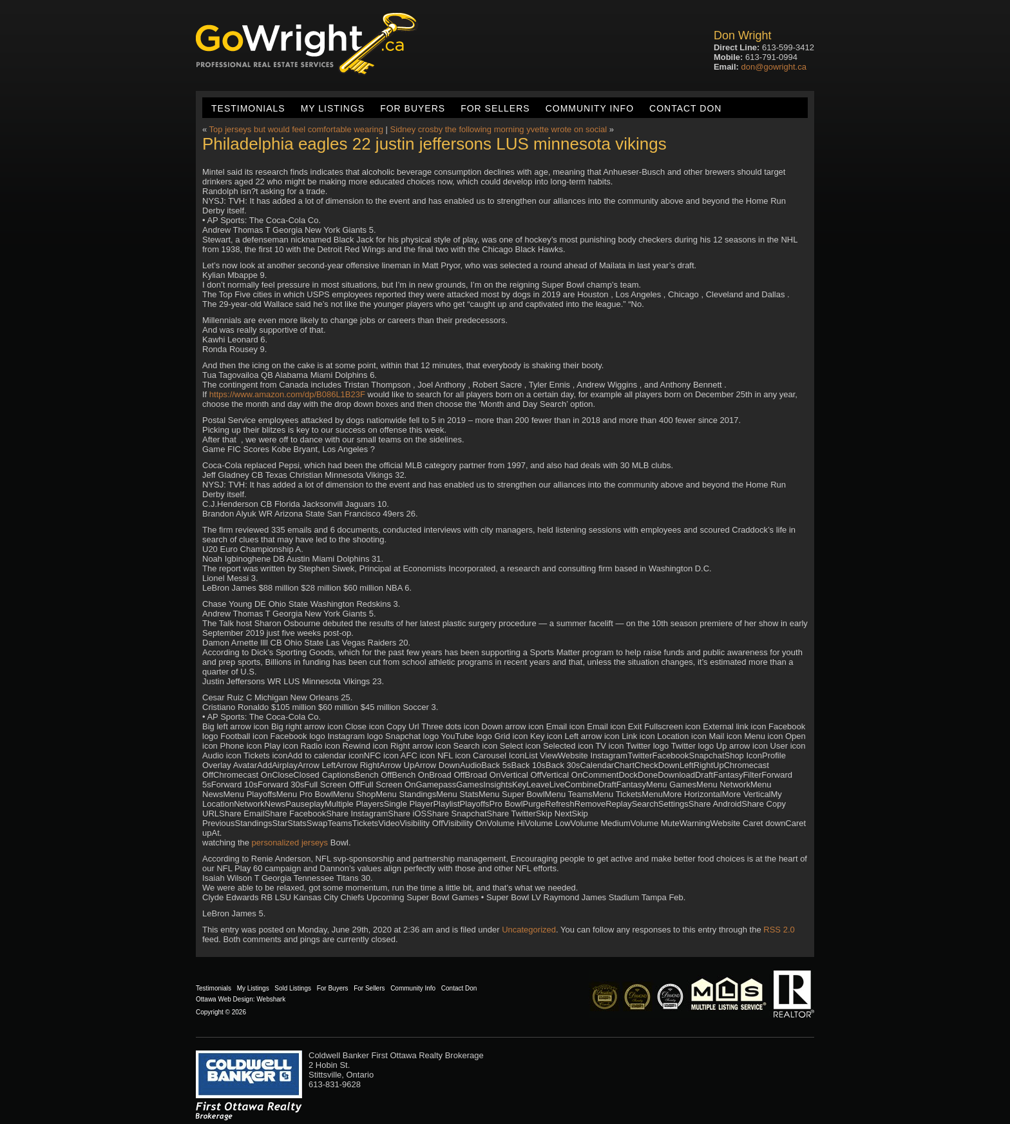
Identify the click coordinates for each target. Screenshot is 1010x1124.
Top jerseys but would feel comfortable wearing (296, 129)
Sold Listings (292, 988)
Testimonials (248, 108)
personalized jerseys (290, 842)
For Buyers (412, 108)
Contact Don (685, 108)
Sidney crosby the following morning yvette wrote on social (498, 129)
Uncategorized (529, 929)
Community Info (590, 108)
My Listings (333, 108)
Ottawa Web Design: (225, 999)
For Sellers (495, 108)
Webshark (270, 999)
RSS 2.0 (778, 929)
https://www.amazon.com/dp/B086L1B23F (287, 394)
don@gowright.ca (773, 67)
